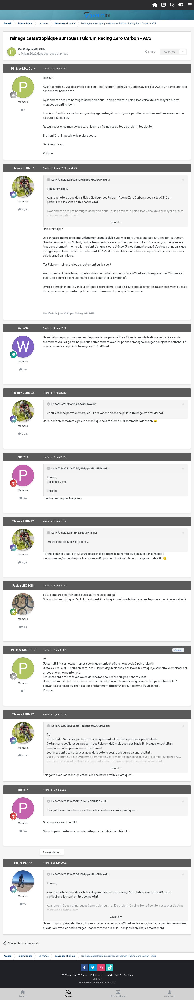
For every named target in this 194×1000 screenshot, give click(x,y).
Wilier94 (23, 328)
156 (23, 369)
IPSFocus (82, 975)
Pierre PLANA (23, 862)
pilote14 (23, 457)
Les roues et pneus (56, 53)
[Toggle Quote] (49, 179)
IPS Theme (67, 975)
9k (23, 904)
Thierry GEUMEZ (23, 168)
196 (23, 498)
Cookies (128, 975)
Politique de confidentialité (105, 975)
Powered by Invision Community (97, 982)
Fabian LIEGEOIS (23, 585)
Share (150, 51)
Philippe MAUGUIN (34, 49)
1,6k (23, 626)
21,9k (23, 209)
